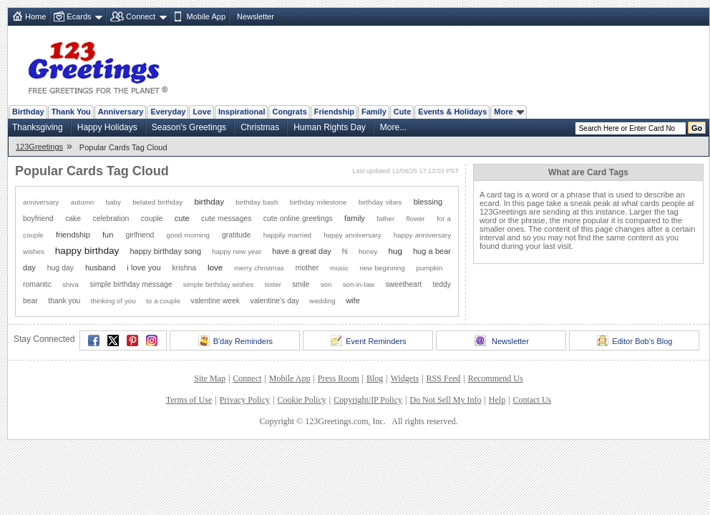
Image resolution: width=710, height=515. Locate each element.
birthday (209, 201)
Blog (374, 378)
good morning (188, 235)
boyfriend (38, 218)
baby (113, 202)
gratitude (236, 235)
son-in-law (358, 284)
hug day (60, 268)
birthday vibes (380, 202)
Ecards (79, 16)
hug (395, 250)
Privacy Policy (245, 400)
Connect (140, 16)
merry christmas (259, 268)
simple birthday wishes (218, 284)
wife (353, 300)
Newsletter (255, 16)
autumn (82, 202)
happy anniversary (352, 235)
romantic (37, 284)
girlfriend (140, 235)
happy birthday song (165, 251)
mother (307, 268)
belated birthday (157, 202)
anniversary (41, 202)
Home (35, 16)
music (339, 268)
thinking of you (113, 301)
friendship (73, 234)
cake (73, 218)
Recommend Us (495, 378)
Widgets (405, 378)
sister (273, 284)
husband (100, 267)
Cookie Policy (301, 400)
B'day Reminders (235, 340)
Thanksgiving (37, 127)
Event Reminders (368, 340)
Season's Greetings (189, 127)
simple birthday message (130, 284)
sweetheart (403, 284)
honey (368, 251)
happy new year (236, 251)
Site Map (209, 378)
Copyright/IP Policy (368, 400)
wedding (322, 301)
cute (182, 218)
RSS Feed (444, 378)
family (354, 218)
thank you (64, 301)
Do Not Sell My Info (445, 400)
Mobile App (206, 16)
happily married (287, 235)
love (215, 267)
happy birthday (87, 250)
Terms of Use (189, 400)
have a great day (301, 251)
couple (152, 218)
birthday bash (256, 202)
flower (416, 218)
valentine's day (274, 301)
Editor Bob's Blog (634, 340)
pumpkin (430, 268)
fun (107, 234)
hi (345, 251)
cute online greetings (298, 218)
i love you (143, 267)
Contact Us (532, 400)
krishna (184, 268)
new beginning (381, 268)
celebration (110, 218)
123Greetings (39, 146)
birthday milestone (318, 202)
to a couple (163, 301)
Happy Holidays (107, 127)
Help (497, 400)
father (385, 218)
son (326, 284)
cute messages (226, 218)
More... (393, 127)
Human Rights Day (329, 127)
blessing (428, 201)
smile (300, 284)
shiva (70, 284)
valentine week (215, 301)
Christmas (259, 127)
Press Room (338, 378)
